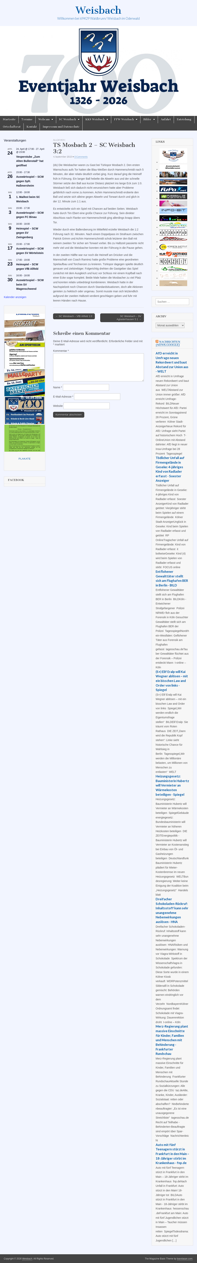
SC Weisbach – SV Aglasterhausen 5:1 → (129, 318)
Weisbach (98, 10)
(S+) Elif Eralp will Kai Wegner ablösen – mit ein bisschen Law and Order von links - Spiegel (172, 681)
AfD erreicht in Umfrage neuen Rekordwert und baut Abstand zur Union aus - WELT (172, 362)
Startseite (9, 119)
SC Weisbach (67, 119)
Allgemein (59, 140)
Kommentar (61, 350)
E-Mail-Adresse (63, 396)
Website (58, 405)
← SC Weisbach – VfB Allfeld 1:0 (74, 316)
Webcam (44, 119)
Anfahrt (166, 119)
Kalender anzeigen (15, 297)
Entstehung (184, 119)
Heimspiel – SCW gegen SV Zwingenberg (27, 233)
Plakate (25, 458)
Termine (27, 119)
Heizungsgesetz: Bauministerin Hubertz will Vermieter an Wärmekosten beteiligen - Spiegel (172, 785)
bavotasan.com (185, 1258)
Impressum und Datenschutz (61, 126)
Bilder (147, 119)
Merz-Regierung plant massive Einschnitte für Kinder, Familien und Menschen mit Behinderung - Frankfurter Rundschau (172, 1040)
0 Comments (81, 156)
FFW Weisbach (124, 119)
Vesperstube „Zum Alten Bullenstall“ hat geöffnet (29, 161)
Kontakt (32, 126)
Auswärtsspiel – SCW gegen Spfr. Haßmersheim (30, 181)
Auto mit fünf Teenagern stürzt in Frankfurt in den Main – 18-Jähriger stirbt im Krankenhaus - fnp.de (172, 1154)
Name (57, 387)
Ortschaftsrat (12, 126)
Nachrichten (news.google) (168, 343)
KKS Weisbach (95, 119)
